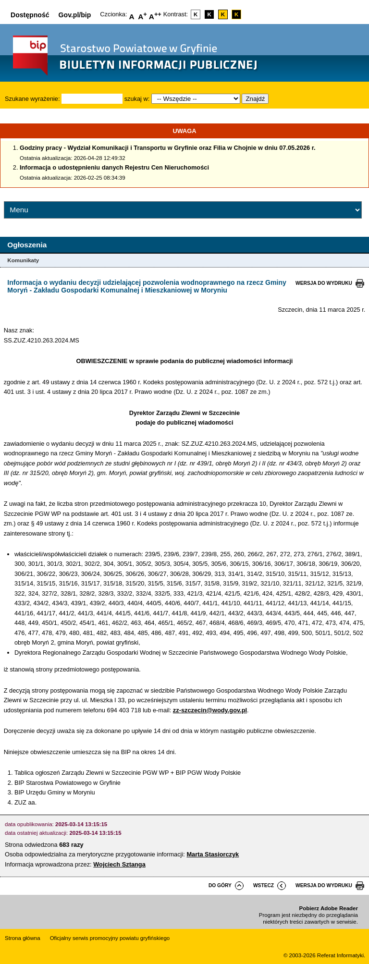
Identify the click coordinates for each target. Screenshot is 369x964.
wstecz (263, 885)
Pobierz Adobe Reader (328, 908)
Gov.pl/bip (75, 15)
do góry (220, 885)
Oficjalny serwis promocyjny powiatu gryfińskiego (110, 938)
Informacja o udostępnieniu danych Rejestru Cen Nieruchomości (114, 167)
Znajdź (255, 98)
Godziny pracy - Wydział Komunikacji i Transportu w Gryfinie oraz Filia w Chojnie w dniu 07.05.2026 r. (168, 147)
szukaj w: (137, 98)
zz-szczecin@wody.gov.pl (210, 710)
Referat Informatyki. (341, 955)
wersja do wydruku (323, 283)
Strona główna (22, 938)
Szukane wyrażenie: (32, 98)
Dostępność (30, 15)
